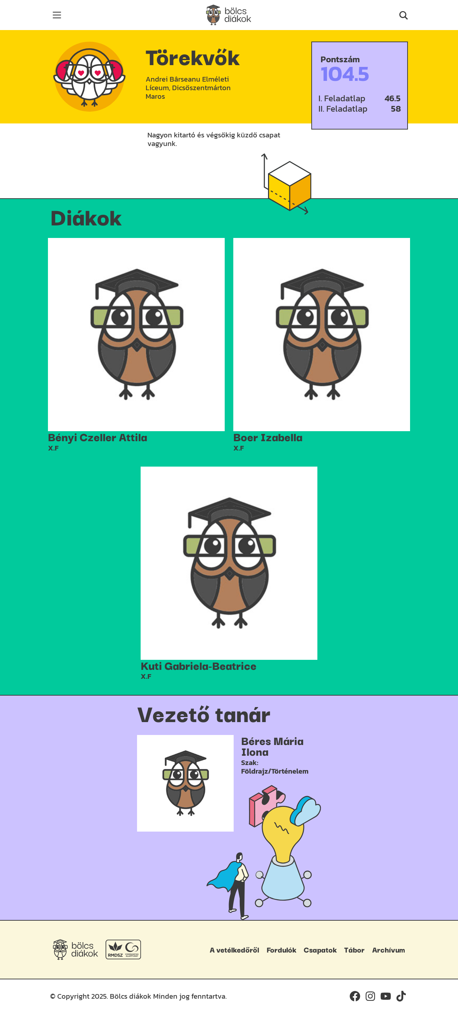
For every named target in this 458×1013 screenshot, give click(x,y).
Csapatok (320, 949)
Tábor (354, 949)
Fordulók (281, 949)
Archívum (388, 949)
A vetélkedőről (234, 949)
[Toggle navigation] (57, 15)
